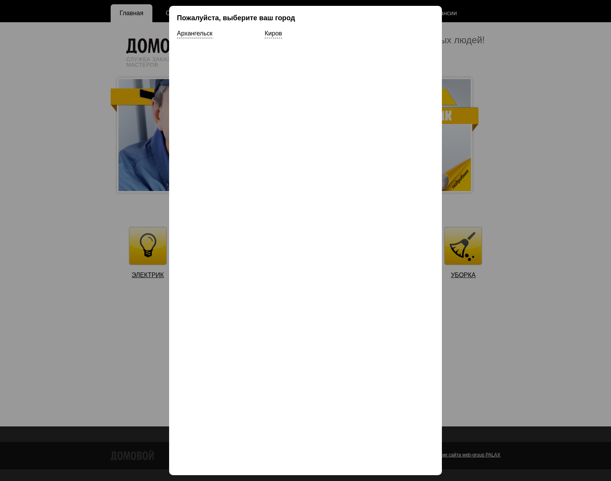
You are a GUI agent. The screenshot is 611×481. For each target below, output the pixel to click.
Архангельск (194, 33)
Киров (273, 33)
